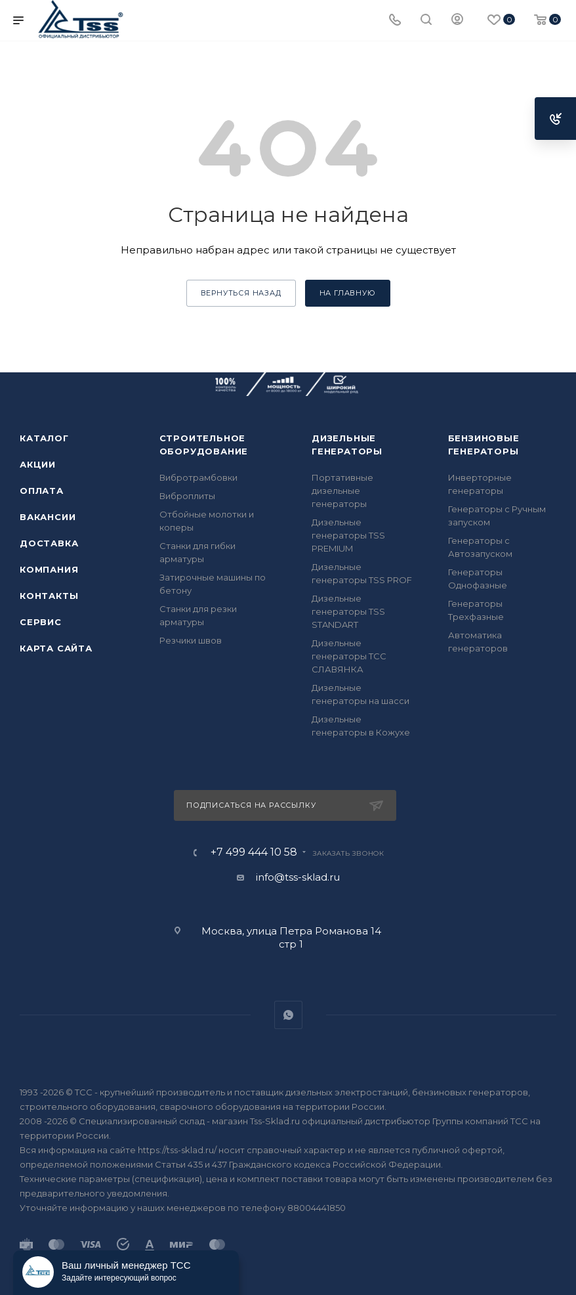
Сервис (41, 622)
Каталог (44, 438)
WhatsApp (288, 1015)
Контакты (49, 595)
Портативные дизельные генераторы (342, 490)
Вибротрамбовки (198, 477)
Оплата (42, 490)
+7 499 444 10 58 (254, 852)
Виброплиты (187, 496)
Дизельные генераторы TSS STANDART (348, 611)
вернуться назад (241, 292)
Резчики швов (190, 640)
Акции (38, 464)
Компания (49, 569)
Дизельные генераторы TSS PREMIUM (348, 535)
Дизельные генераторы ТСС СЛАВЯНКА (349, 656)
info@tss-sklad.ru (298, 877)
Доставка (49, 543)
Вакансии (47, 517)
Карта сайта (56, 648)
